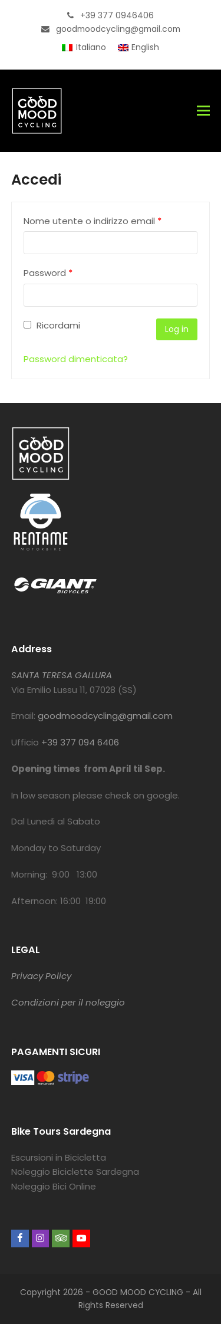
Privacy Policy (41, 976)
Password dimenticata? (76, 359)
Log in (177, 329)
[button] (203, 111)
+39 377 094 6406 (80, 742)
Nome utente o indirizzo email (92, 221)
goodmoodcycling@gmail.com (105, 715)
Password (48, 273)
